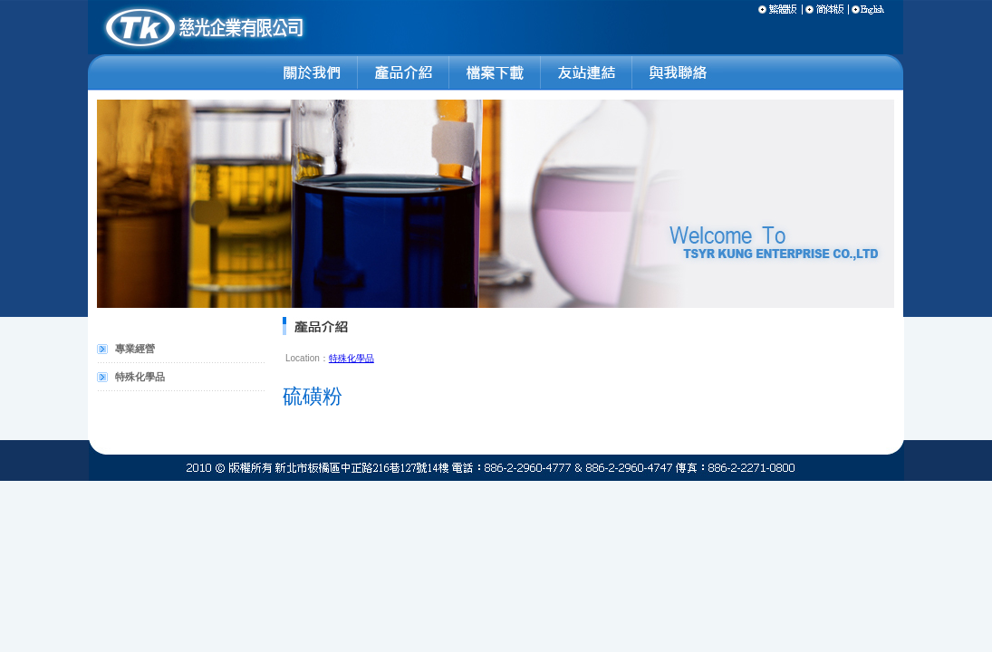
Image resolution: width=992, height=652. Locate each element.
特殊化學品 (140, 376)
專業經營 (135, 348)
